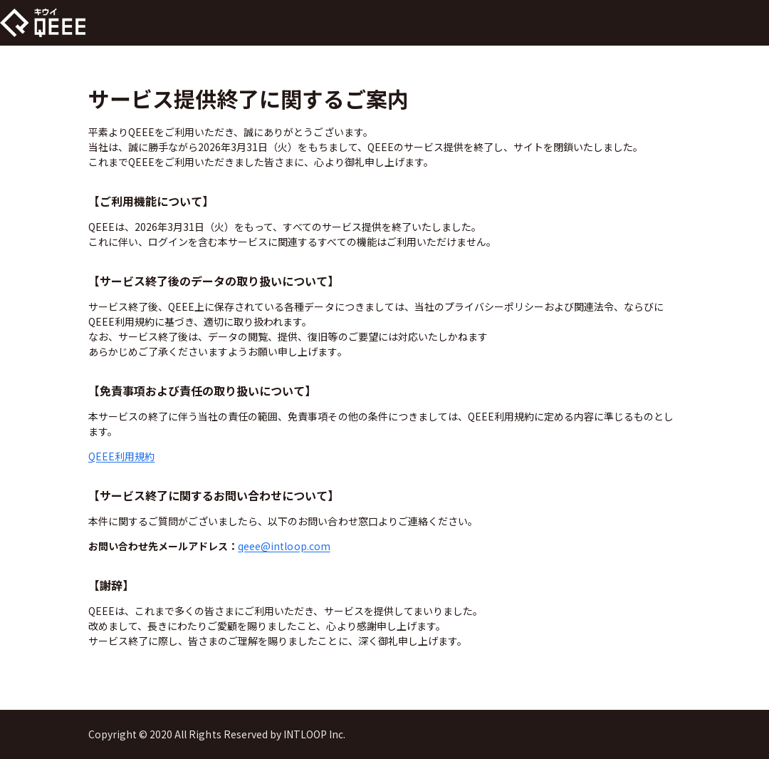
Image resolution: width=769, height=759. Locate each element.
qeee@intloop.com (284, 546)
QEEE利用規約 (121, 456)
